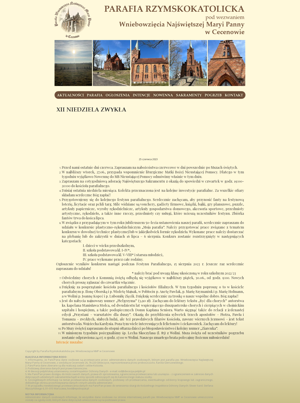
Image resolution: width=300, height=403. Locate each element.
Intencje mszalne (69, 342)
